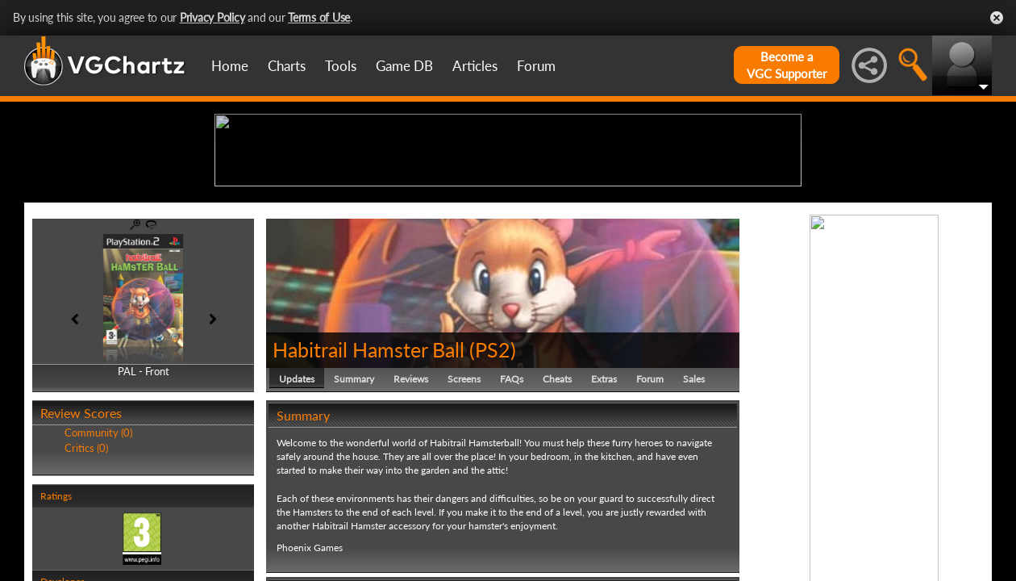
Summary (354, 504)
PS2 (492, 474)
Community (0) (98, 558)
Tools (340, 65)
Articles (475, 65)
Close (996, 17)
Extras (604, 504)
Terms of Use (319, 17)
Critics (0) (86, 572)
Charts (287, 65)
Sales (694, 504)
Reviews (410, 504)
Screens (464, 504)
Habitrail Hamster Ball (368, 474)
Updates (296, 504)
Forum (536, 65)
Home (229, 65)
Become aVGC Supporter (787, 65)
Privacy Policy (212, 17)
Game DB (404, 65)
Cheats (557, 504)
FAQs (511, 504)
